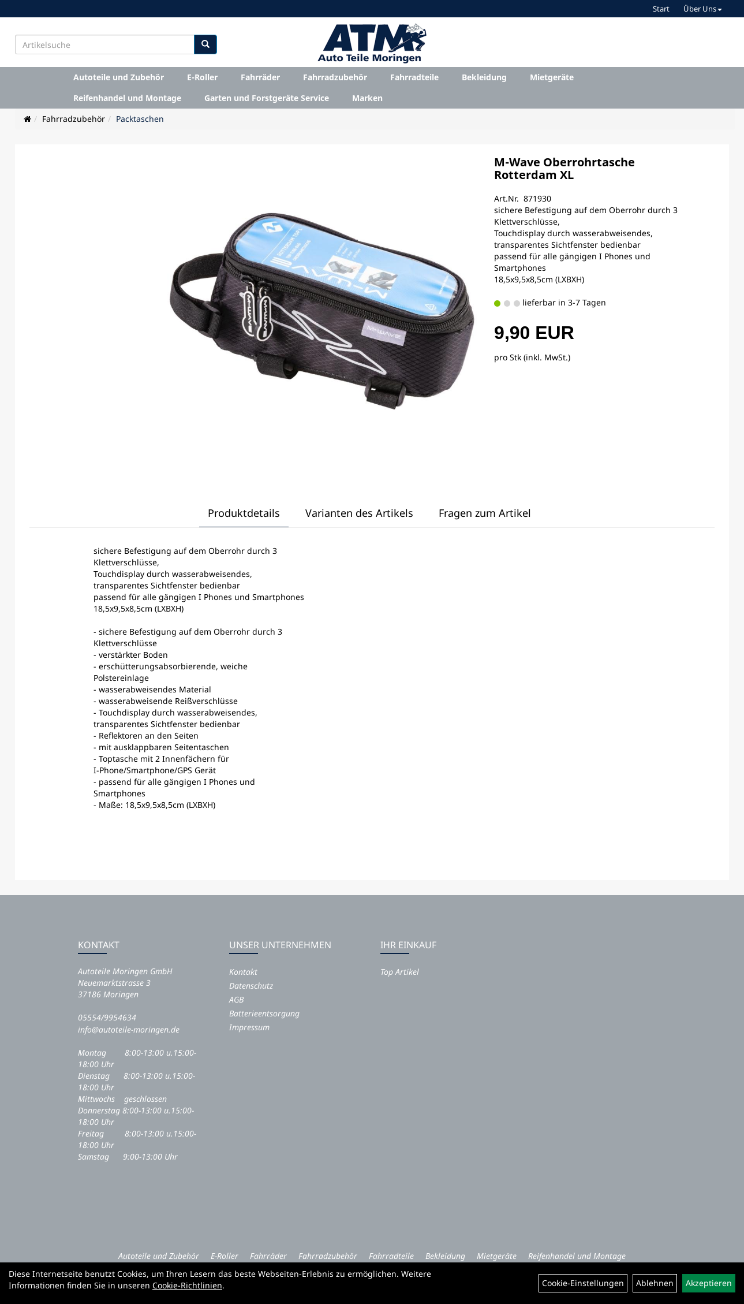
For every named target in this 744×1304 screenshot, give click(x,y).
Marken (367, 97)
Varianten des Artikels (359, 513)
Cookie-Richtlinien (187, 1285)
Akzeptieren (709, 1282)
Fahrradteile (414, 77)
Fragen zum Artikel (485, 513)
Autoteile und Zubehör (118, 77)
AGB (236, 999)
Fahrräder (260, 77)
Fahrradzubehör (335, 77)
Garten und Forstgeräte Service (266, 97)
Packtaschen (140, 118)
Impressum (249, 1027)
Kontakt (243, 971)
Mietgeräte (552, 77)
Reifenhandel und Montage (127, 97)
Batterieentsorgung (264, 1013)
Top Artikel (399, 971)
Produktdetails (244, 513)
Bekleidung (484, 77)
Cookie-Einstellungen (583, 1282)
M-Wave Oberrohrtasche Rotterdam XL (564, 168)
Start (661, 8)
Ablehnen (655, 1282)
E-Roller (202, 77)
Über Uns (702, 8)
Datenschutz (251, 985)
